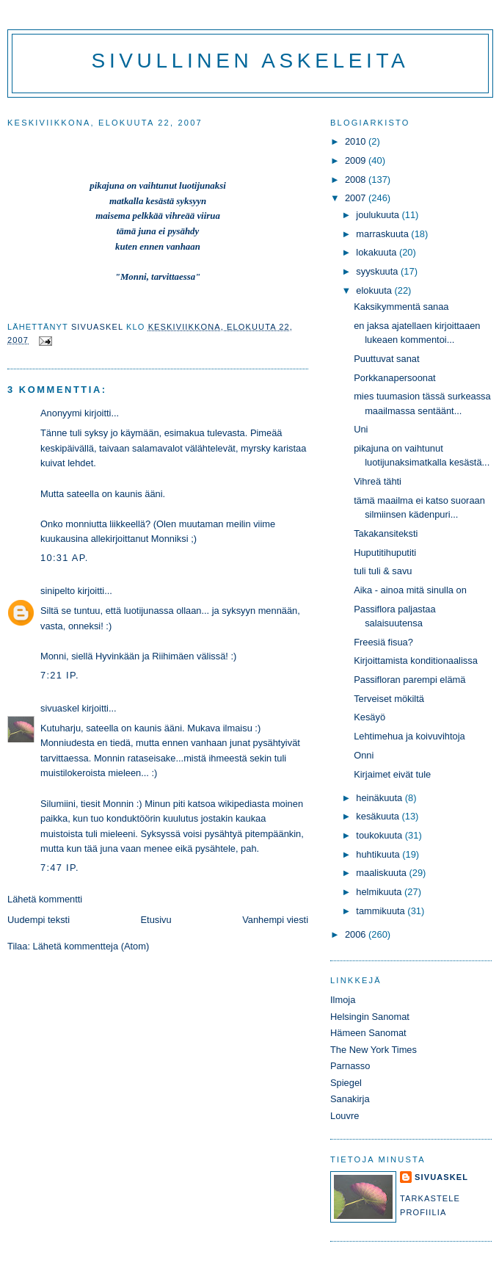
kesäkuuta (378, 816)
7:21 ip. (59, 675)
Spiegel (346, 1082)
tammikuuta (381, 910)
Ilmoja (342, 999)
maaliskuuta (382, 872)
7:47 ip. (59, 867)
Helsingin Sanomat (369, 1016)
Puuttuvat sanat (386, 358)
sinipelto (57, 590)
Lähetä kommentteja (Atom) (91, 946)
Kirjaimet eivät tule (392, 774)
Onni (364, 755)
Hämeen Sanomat (368, 1032)
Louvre (344, 1115)
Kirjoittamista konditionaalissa (416, 660)
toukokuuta (380, 835)
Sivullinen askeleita (250, 60)
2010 (356, 141)
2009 (356, 160)
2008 (356, 179)
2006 (356, 934)
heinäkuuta (380, 797)
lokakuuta (377, 252)
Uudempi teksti (38, 919)
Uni (361, 429)
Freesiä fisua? (383, 642)
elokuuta (375, 290)
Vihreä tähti (377, 481)
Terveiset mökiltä (389, 698)
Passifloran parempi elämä (409, 679)
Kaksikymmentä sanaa (401, 306)
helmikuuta (380, 891)
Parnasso (350, 1065)
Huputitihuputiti (385, 552)
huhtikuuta (379, 854)
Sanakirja (350, 1098)
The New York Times (373, 1049)
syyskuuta (378, 271)
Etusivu (156, 919)
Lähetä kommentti (44, 899)
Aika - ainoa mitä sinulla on (410, 590)
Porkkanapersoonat (395, 377)
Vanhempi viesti (275, 919)
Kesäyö (369, 717)
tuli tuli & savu (383, 570)
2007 (356, 197)
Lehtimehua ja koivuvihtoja (409, 736)
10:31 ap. (64, 557)
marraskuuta (383, 233)
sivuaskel (59, 708)
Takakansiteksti (386, 533)
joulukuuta (378, 214)
